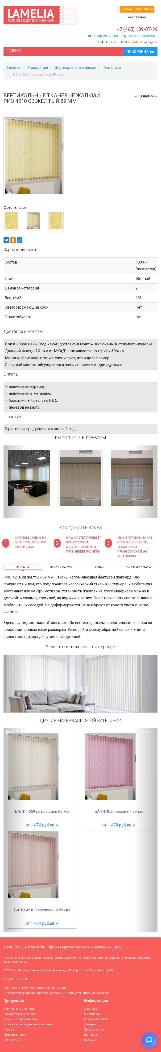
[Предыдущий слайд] (15, 684)
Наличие (90, 1040)
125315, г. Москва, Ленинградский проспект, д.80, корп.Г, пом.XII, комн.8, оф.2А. (59, 970)
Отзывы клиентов (96, 1019)
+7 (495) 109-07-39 (137, 29)
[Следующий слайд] (145, 684)
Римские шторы (14, 1034)
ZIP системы (12, 1040)
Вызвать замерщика (137, 9)
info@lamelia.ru (103, 36)
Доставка (90, 1008)
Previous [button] (15, 732)
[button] (15, 481)
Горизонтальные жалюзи (20, 1014)
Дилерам (90, 1024)
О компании (92, 1014)
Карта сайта (12, 987)
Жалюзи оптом (94, 1029)
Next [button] (146, 732)
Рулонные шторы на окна (21, 1019)
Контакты (90, 1034)
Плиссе (9, 1029)
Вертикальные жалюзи (19, 1008)
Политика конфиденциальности (44, 987)
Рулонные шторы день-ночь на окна (28, 1024)
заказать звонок (139, 36)
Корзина (140, 52)
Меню (13, 51)
